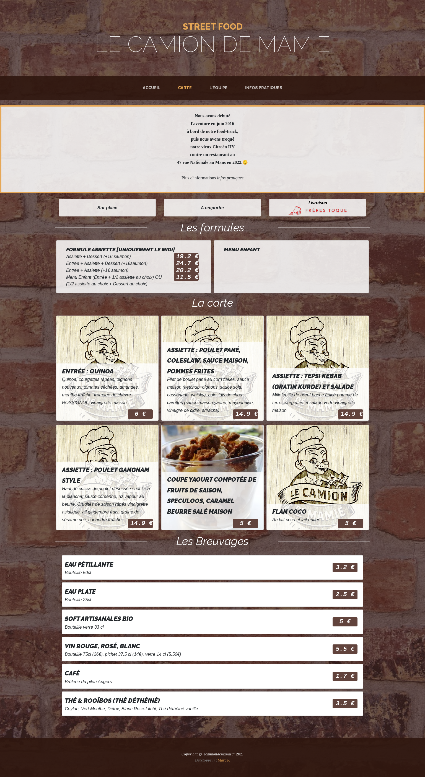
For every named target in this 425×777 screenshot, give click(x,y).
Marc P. (224, 760)
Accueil (151, 87)
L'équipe (218, 87)
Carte (186, 87)
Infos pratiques (263, 87)
